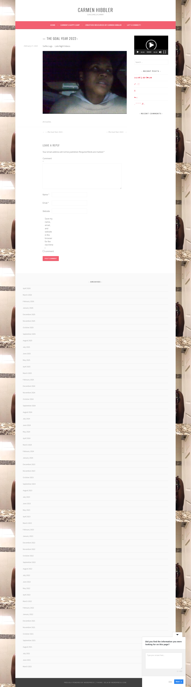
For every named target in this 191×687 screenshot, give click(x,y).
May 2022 (26, 588)
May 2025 (26, 360)
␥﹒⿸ (137, 84)
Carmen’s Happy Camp (70, 25)
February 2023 (28, 529)
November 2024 (29, 392)
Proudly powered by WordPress (79, 682)
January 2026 (28, 308)
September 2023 (29, 484)
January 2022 (28, 614)
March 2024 (27, 445)
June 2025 (27, 353)
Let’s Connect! (134, 25)
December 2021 (29, 621)
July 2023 (26, 497)
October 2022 (28, 555)
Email (46, 202)
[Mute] (160, 52)
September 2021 (29, 640)
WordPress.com (118, 682)
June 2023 (27, 503)
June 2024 (27, 425)
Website (46, 211)
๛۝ (135, 97)
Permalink (47, 122)
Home (52, 25)
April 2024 (26, 438)
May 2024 (26, 431)
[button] (151, 45)
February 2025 (28, 379)
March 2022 (27, 601)
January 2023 (28, 536)
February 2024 (28, 451)
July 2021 (26, 653)
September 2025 (29, 334)
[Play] (137, 52)
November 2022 (29, 549)
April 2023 (26, 516)
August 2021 (27, 647)
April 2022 (26, 594)
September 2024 (29, 405)
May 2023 (26, 510)
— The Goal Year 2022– (53, 132)
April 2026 (26, 288)
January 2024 (28, 458)
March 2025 (27, 373)
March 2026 (27, 295)
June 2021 (27, 660)
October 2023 (28, 477)
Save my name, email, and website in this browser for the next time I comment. (49, 235)
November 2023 (29, 471)
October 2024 (28, 399)
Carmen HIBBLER (95, 9)
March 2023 (27, 523)
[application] (151, 45)
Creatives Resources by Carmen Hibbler (103, 25)
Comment (47, 160)
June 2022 (27, 582)
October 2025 (28, 327)
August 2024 (27, 412)
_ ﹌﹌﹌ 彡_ (139, 103)
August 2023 (27, 490)
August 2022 (27, 569)
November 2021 (29, 627)
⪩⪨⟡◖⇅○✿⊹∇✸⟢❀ (143, 77)
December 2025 (29, 314)
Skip (170, 681)
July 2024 (26, 418)
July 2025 (26, 347)
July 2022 (26, 575)
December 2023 (29, 464)
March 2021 (27, 666)
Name (46, 194)
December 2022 (29, 542)
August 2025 (27, 340)
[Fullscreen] (164, 52)
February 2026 (28, 301)
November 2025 (29, 321)
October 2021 (28, 634)
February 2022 (28, 608)
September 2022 (29, 562)
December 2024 (29, 386)
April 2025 (26, 366)
